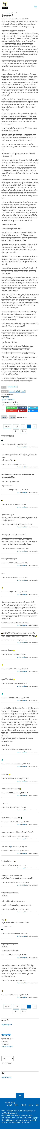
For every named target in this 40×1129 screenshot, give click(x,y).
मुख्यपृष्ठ (8, 13)
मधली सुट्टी (17, 391)
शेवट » (24, 431)
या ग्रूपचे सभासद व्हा (7, 1046)
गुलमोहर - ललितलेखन (7, 399)
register (12, 417)
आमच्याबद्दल (25, 1115)
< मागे (16, 426)
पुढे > (16, 431)
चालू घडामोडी (5, 397)
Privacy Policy (15, 1122)
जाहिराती (23, 1105)
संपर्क (30, 1115)
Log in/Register (6, 1024)
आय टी (23, 391)
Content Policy (25, 1122)
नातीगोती (9, 387)
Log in (4, 417)
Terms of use (5, 1122)
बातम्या (31, 1105)
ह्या (11, 846)
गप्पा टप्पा (11, 391)
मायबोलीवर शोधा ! (6, 1077)
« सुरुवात (7, 426)
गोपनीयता (18, 1115)
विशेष (16, 1105)
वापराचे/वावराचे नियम (7, 1115)
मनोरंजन (15, 387)
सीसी (37, 1105)
